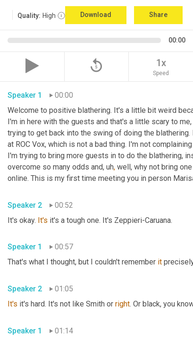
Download (95, 14)
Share (158, 14)
